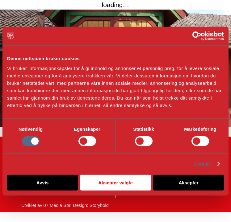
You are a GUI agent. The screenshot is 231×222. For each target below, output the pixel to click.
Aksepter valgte (115, 182)
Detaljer (203, 163)
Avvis (42, 182)
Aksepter (188, 182)
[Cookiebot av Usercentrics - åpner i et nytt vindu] (197, 36)
